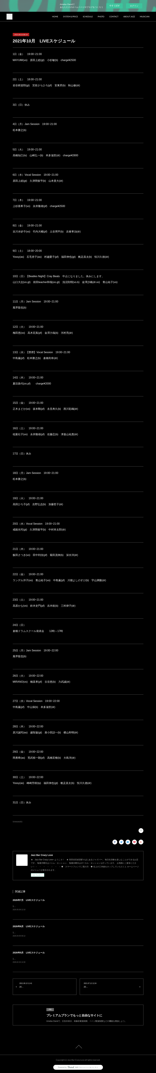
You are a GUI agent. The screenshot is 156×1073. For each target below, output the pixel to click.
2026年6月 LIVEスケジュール (29, 926)
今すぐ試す (114, 5)
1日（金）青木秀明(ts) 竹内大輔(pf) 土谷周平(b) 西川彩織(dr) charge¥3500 (48, 959)
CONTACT (113, 16)
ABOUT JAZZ (129, 16)
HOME (55, 16)
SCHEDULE (88, 16)
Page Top (78, 1047)
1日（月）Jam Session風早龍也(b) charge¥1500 (36, 932)
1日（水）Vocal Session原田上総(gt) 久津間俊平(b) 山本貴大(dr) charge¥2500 (50, 906)
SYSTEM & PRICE (70, 16)
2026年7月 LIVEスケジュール (29, 900)
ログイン (134, 6)
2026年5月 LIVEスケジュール (29, 952)
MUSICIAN (144, 16)
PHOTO (101, 16)
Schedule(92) (18, 822)
